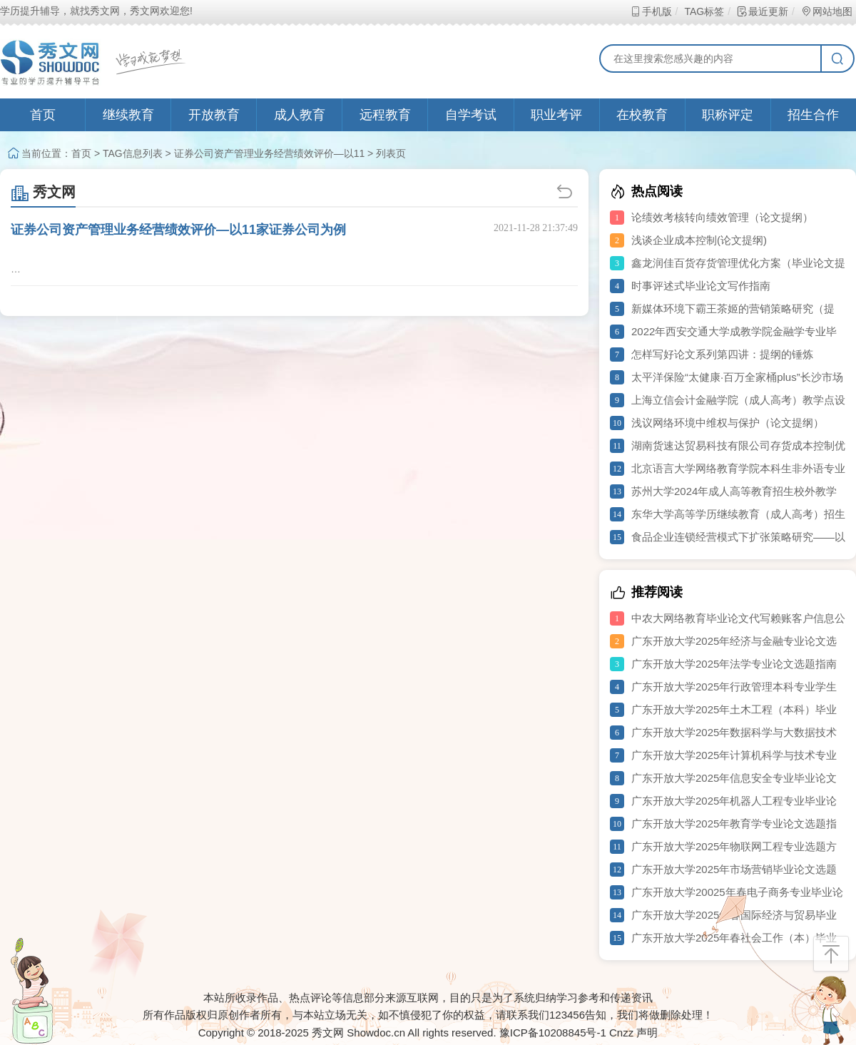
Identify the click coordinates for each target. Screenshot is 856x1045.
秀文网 (43, 192)
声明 (647, 1032)
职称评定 (727, 115)
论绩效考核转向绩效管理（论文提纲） (722, 217)
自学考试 (470, 115)
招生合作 (813, 115)
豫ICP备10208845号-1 (552, 1032)
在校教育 (642, 115)
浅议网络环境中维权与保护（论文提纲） (727, 423)
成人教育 (299, 115)
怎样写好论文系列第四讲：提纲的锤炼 (722, 354)
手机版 (651, 11)
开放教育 (214, 115)
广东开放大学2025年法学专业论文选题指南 (734, 664)
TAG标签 (703, 11)
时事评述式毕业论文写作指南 (700, 286)
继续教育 (128, 115)
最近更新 (762, 11)
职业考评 (556, 115)
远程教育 (385, 115)
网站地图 (826, 11)
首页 (43, 115)
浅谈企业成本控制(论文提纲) (699, 240)
